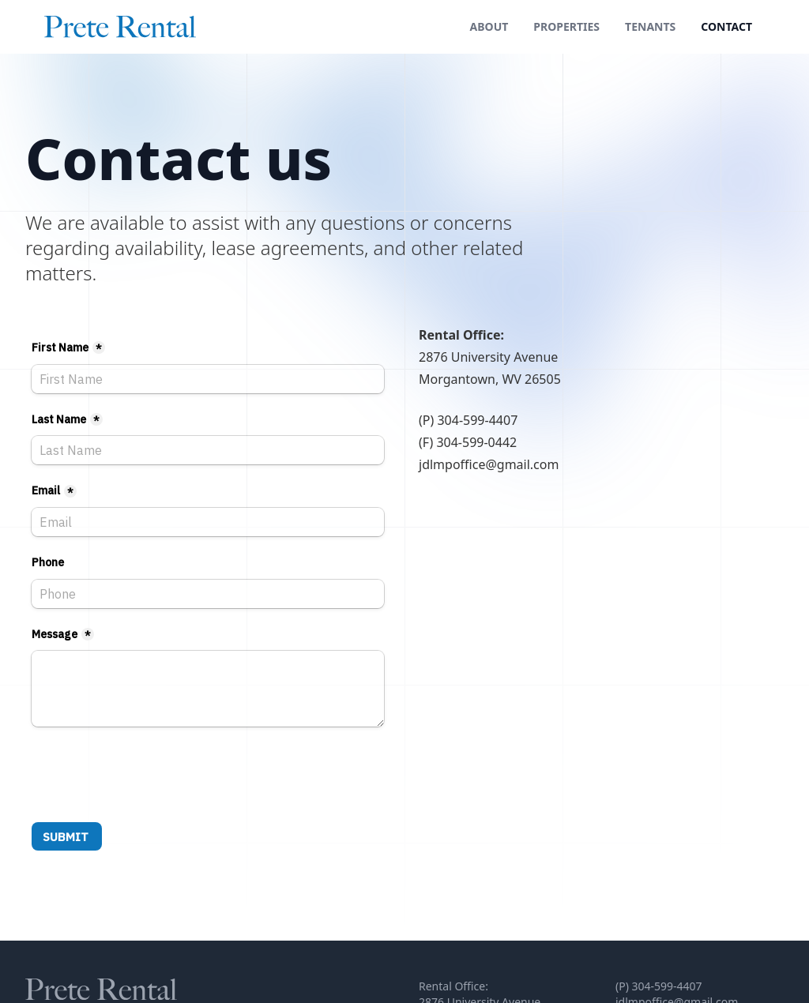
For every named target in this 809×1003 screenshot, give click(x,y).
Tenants (650, 26)
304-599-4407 (477, 420)
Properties (566, 26)
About (489, 26)
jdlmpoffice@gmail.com (489, 464)
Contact (726, 26)
